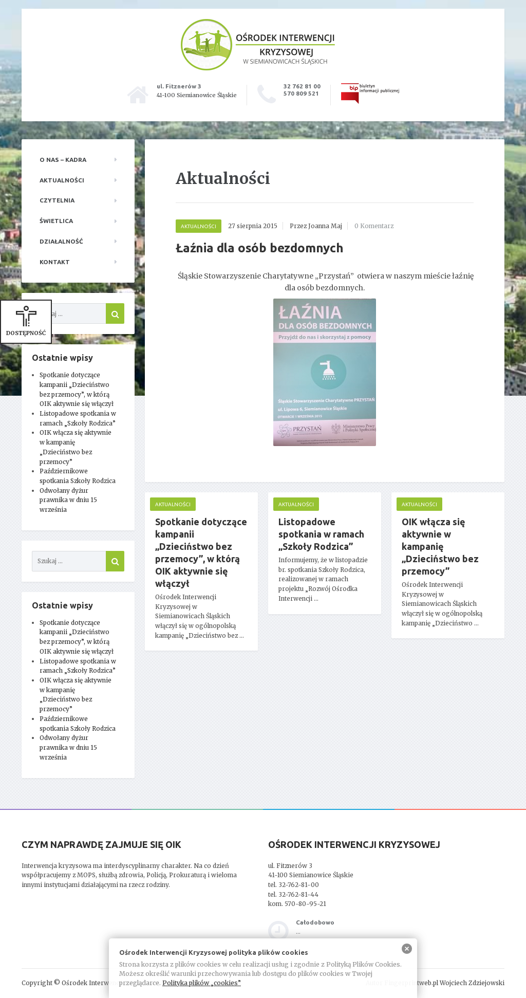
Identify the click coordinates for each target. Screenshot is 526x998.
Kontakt (55, 261)
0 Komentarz (373, 226)
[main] (325, 410)
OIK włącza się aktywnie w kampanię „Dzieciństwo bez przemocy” (440, 546)
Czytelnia (57, 200)
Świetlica (56, 220)
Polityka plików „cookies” (201, 983)
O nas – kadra (63, 159)
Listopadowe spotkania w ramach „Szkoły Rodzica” (321, 533)
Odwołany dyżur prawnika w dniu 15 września (68, 500)
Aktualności (62, 180)
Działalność (61, 241)
